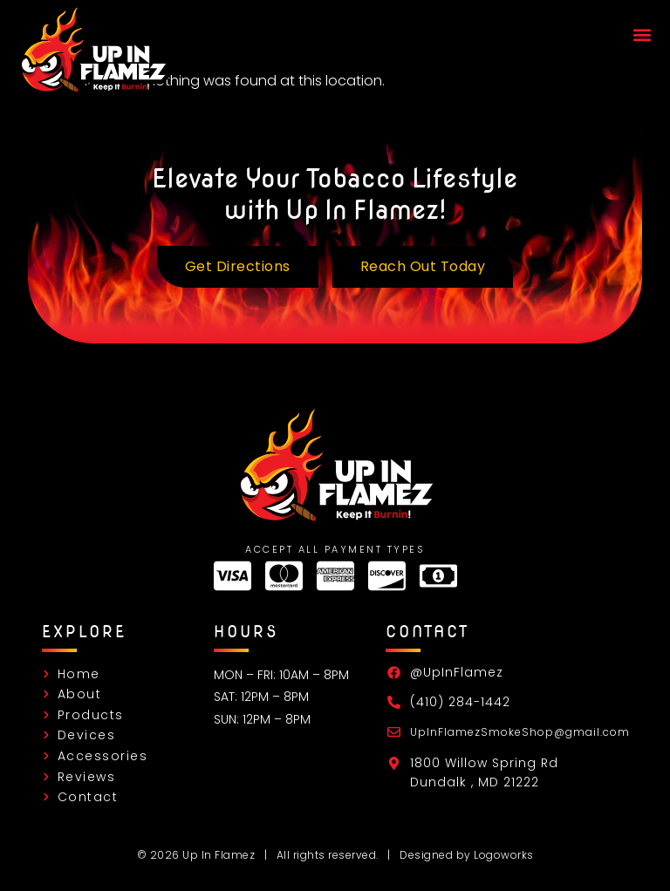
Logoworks (504, 854)
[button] (641, 35)
